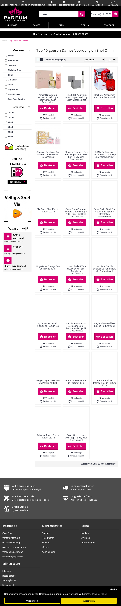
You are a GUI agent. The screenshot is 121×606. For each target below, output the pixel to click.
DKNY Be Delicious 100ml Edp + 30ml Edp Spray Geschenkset (104, 154)
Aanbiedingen (48, 552)
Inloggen (6, 571)
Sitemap (46, 542)
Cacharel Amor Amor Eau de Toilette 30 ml (104, 96)
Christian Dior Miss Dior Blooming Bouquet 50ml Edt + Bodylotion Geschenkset (76, 156)
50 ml (9, 127)
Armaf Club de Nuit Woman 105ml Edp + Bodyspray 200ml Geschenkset (48, 99)
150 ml (9, 117)
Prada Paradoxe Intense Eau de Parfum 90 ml (104, 383)
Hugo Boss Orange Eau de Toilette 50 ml (48, 267)
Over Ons (7, 533)
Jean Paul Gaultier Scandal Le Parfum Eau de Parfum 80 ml (104, 268)
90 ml (9, 136)
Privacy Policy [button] (99, 594)
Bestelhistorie (9, 576)
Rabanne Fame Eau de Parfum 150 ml (48, 436)
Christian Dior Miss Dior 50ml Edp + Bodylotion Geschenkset (48, 154)
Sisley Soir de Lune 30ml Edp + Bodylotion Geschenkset (76, 437)
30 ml (9, 122)
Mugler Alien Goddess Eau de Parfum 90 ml (104, 324)
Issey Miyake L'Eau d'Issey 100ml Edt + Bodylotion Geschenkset (76, 270)
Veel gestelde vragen (12, 552)
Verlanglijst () (9, 580)
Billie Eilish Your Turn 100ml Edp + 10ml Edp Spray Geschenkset (76, 97)
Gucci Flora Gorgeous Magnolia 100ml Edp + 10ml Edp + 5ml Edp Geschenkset (76, 213)
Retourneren (48, 538)
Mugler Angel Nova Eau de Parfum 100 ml (48, 381)
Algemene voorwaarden (14, 547)
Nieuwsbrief (8, 585)
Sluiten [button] (113, 589)
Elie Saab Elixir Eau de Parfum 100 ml (48, 210)
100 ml (9, 112)
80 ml (9, 132)
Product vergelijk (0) (56, 59)
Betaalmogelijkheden (12, 556)
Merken (45, 547)
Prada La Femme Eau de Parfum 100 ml (76, 381)
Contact (45, 533)
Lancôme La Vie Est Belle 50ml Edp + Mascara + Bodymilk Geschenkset (76, 327)
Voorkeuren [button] (32, 601)
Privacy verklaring (11, 542)
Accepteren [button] (89, 601)
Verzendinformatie (11, 538)
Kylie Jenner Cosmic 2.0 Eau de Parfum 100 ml (48, 326)
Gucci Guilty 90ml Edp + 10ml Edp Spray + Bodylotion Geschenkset (104, 213)
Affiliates (85, 538)
